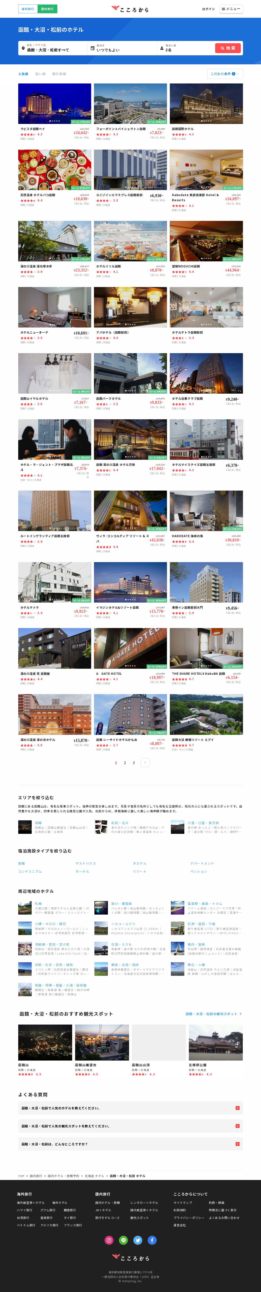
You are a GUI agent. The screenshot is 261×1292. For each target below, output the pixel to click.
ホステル (140, 863)
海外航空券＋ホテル (31, 1202)
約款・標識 (216, 1202)
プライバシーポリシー (189, 1218)
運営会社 (180, 1225)
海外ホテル (60, 1202)
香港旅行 (46, 1218)
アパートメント (202, 863)
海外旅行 (28, 9)
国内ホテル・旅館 (107, 1202)
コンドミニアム (30, 871)
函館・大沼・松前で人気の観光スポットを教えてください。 (67, 1126)
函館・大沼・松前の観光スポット (214, 1013)
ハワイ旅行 (24, 1210)
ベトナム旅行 (26, 1225)
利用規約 (180, 1210)
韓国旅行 (70, 1210)
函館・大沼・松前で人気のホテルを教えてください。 (61, 1108)
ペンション (198, 871)
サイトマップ (183, 1202)
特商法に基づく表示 (223, 1210)
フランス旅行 (73, 1225)
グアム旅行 (48, 1210)
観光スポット (139, 1218)
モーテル (82, 871)
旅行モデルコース (107, 1218)
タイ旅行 (70, 1218)
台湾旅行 (23, 1218)
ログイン (208, 9)
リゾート (140, 871)
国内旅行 (47, 9)
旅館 (21, 863)
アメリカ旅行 (49, 1225)
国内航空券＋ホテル (144, 1210)
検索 (228, 48)
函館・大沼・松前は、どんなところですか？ (55, 1144)
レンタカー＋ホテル (144, 1202)
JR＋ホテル (103, 1210)
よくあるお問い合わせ (224, 1218)
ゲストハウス (86, 863)
